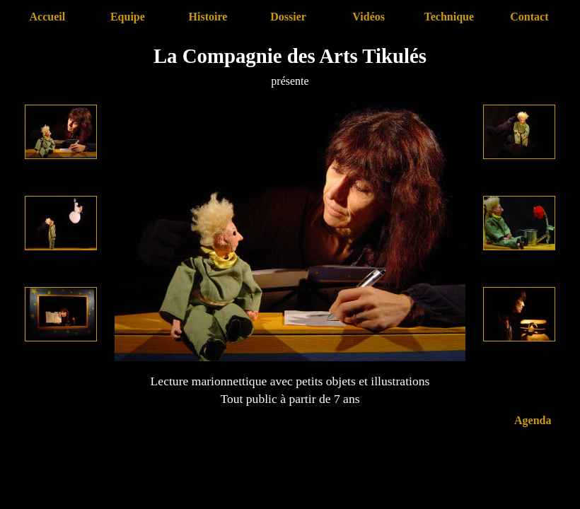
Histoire (208, 17)
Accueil (47, 17)
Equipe (127, 17)
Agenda (532, 420)
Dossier (288, 17)
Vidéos (368, 17)
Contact (529, 17)
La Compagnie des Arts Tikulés (290, 56)
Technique (449, 17)
